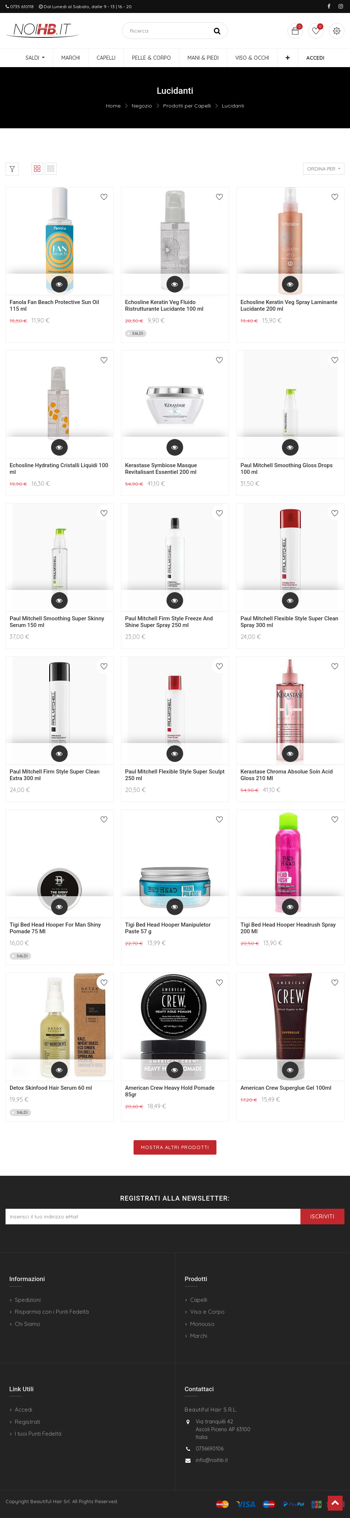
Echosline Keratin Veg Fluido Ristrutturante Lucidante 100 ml (164, 305)
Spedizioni (28, 1299)
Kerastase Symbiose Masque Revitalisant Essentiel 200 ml (161, 468)
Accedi (23, 1409)
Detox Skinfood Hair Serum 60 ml (51, 1088)
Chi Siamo (27, 1323)
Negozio (142, 105)
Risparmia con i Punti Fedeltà (52, 1311)
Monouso (202, 1323)
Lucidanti (233, 105)
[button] (287, 58)
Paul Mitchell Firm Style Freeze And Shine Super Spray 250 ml (169, 621)
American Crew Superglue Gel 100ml (286, 1088)
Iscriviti (322, 1216)
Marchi (198, 1335)
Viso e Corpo (207, 1311)
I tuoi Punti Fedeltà (38, 1433)
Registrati (27, 1421)
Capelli (198, 1299)
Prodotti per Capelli (187, 105)
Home (113, 105)
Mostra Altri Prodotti (175, 1147)
